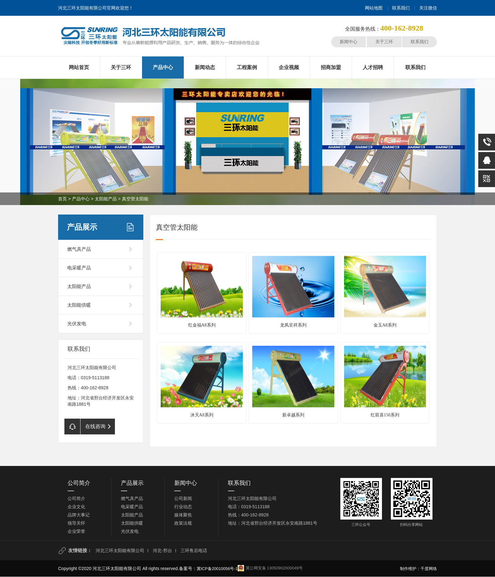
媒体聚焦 (183, 514)
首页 (62, 198)
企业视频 (289, 67)
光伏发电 (76, 323)
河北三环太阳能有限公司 (120, 550)
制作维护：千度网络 (418, 568)
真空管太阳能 (135, 198)
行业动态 (183, 506)
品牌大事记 (79, 514)
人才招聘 (373, 67)
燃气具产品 (79, 249)
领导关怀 (76, 523)
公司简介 (79, 483)
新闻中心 (348, 41)
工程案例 (247, 67)
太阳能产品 (106, 198)
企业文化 (76, 506)
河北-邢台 (162, 550)
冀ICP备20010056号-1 (217, 568)
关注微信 (428, 7)
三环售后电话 (194, 550)
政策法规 (183, 523)
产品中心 (163, 67)
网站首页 (79, 67)
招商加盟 (331, 67)
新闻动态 (205, 67)
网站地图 (374, 7)
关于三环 (384, 41)
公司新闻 (183, 498)
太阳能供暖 (79, 305)
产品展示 (82, 227)
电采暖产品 (79, 267)
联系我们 (401, 7)
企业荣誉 (76, 531)
